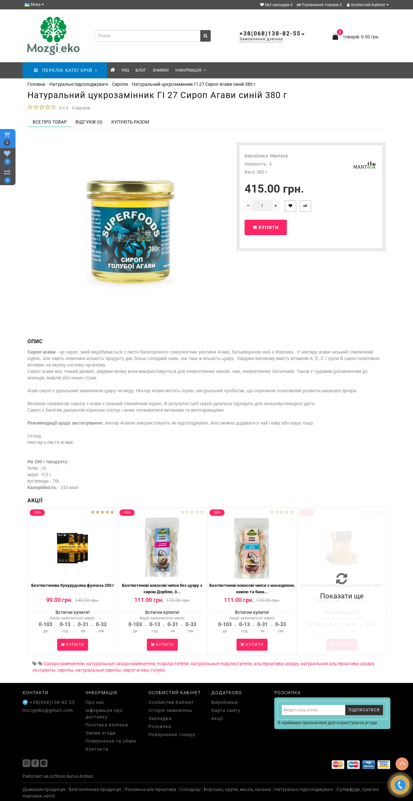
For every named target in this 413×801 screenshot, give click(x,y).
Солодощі (190, 789)
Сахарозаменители (64, 663)
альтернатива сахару (276, 663)
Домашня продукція (44, 789)
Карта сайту (225, 710)
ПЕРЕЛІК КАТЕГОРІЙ (65, 70)
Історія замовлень (170, 710)
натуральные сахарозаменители (120, 663)
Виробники (224, 702)
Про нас (95, 702)
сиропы (65, 670)
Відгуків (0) (89, 122)
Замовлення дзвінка (261, 39)
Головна (36, 84)
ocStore (57, 776)
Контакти (97, 749)
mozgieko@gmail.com (48, 710)
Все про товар (50, 122)
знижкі (161, 70)
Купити (266, 227)
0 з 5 (62, 107)
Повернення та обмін (111, 741)
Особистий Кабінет (368, 5)
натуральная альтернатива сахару (337, 663)
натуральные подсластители (221, 663)
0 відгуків (81, 107)
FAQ (125, 70)
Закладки (160, 718)
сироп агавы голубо (144, 670)
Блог (141, 70)
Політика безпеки (107, 724)
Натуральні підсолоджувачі (304, 789)
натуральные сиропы (98, 670)
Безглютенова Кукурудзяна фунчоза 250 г (72, 585)
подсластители (173, 663)
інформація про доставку (104, 713)
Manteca (279, 155)
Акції (217, 718)
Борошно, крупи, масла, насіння (237, 789)
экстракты (43, 670)
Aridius (86, 776)
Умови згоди (101, 733)
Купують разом (130, 122)
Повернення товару (172, 734)
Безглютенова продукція (95, 789)
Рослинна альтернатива (150, 789)
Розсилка (159, 726)
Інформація (190, 70)
